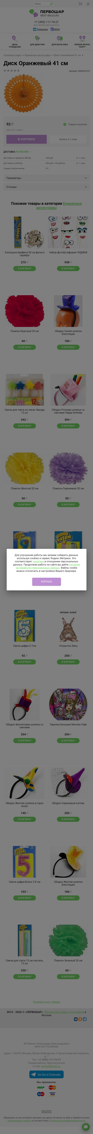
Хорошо (46, 581)
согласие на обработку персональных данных (48, 566)
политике (38, 561)
